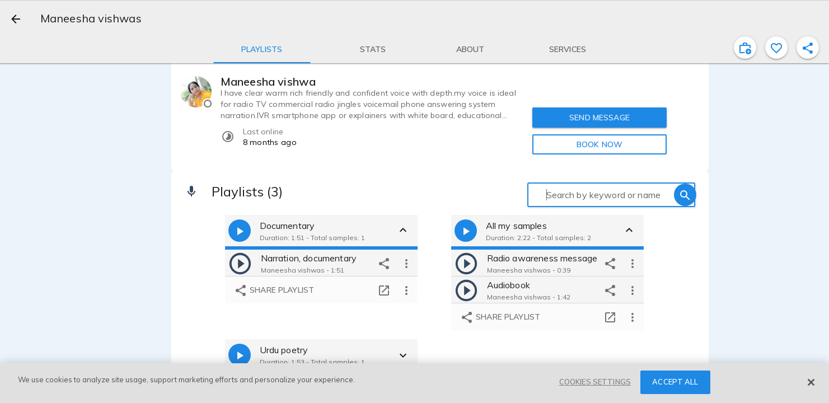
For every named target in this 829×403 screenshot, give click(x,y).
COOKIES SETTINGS (595, 381)
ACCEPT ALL (675, 381)
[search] (685, 195)
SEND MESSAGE (599, 118)
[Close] (811, 382)
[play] (240, 263)
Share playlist (274, 290)
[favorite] (776, 47)
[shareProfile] (808, 47)
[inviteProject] (745, 47)
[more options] (406, 263)
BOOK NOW (599, 144)
